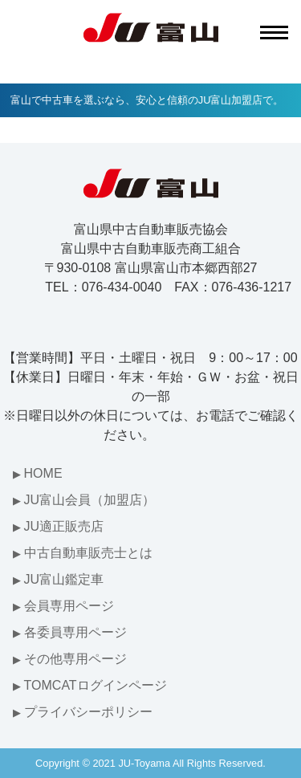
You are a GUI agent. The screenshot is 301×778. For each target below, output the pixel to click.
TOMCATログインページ (95, 685)
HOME (43, 473)
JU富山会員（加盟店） (90, 500)
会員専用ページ (69, 606)
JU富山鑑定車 (64, 579)
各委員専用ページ (75, 632)
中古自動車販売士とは (88, 553)
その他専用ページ (75, 659)
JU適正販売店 (64, 526)
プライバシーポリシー (88, 712)
